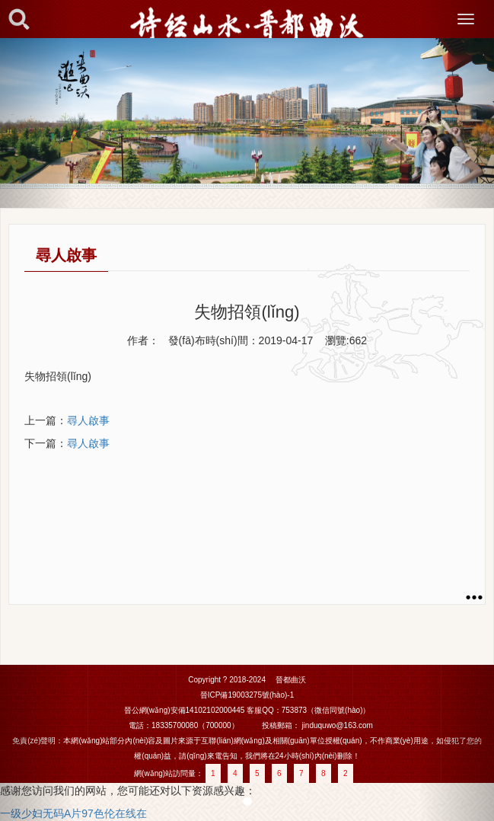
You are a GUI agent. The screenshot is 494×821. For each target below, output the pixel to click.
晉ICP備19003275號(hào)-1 (247, 695)
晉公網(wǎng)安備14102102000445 (184, 710)
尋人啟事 (88, 420)
